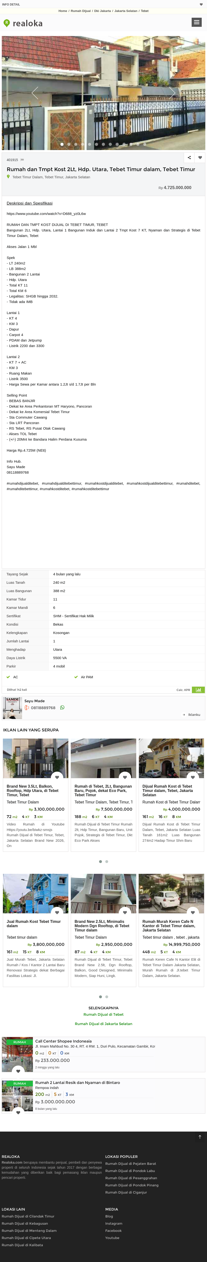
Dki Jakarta (102, 11)
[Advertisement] (103, 527)
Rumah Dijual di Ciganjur (126, 1192)
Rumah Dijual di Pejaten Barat (130, 1163)
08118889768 (39, 708)
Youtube (112, 1238)
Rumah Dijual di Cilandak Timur (28, 1216)
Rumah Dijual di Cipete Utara (26, 1238)
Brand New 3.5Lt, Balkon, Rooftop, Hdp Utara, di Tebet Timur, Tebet (33, 790)
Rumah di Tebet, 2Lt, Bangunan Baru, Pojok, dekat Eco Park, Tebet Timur (103, 790)
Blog (109, 1216)
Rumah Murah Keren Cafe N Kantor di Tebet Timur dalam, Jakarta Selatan (168, 926)
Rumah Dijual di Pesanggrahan (131, 1178)
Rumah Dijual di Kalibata (22, 1245)
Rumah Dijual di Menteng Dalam (29, 1230)
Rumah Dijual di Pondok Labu (130, 1171)
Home (63, 11)
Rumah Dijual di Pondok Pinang (132, 1185)
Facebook (113, 1230)
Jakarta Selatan (125, 11)
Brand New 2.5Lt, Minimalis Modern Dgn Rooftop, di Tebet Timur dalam (102, 926)
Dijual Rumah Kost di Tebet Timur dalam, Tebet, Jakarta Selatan (167, 790)
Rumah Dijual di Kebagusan (25, 1223)
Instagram (113, 1223)
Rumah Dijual (81, 11)
